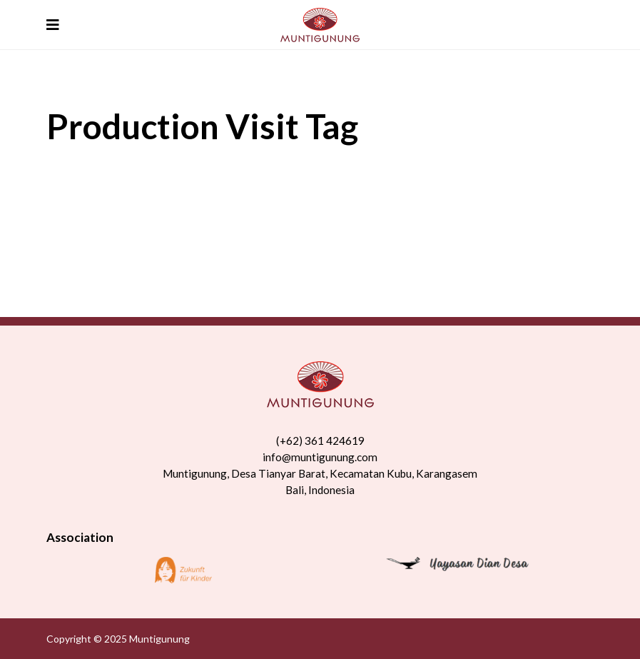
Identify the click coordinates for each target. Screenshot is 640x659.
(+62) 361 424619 (320, 440)
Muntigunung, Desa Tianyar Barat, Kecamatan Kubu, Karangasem (320, 473)
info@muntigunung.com (320, 457)
